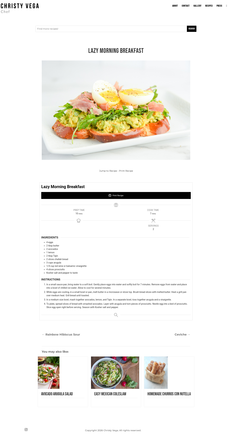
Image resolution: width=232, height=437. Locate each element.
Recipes (209, 6)
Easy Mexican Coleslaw (110, 394)
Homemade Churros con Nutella (169, 394)
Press (219, 6)
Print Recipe (126, 170)
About (175, 6)
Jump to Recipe (108, 170)
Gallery (197, 6)
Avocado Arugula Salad (57, 394)
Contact (186, 6)
